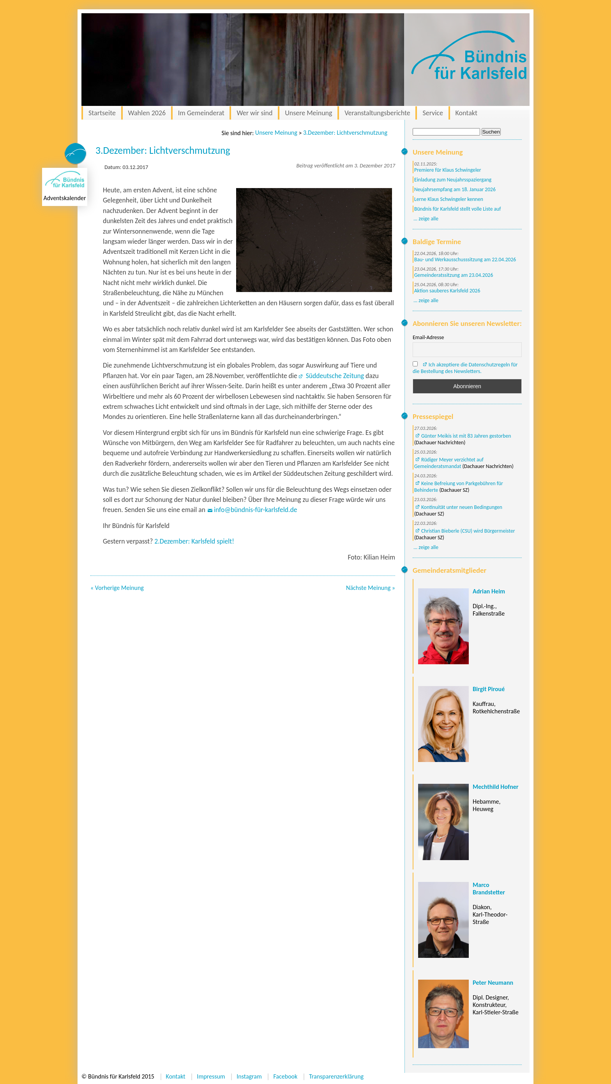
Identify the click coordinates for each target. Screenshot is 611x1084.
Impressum (211, 1076)
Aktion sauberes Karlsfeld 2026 (447, 290)
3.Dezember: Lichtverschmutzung (345, 132)
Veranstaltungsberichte (377, 113)
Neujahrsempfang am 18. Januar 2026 (455, 189)
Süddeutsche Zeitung (334, 375)
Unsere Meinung (308, 113)
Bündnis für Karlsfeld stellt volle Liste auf (457, 209)
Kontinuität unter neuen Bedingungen (461, 507)
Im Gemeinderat (201, 113)
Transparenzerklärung (336, 1076)
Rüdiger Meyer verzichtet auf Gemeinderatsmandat (449, 463)
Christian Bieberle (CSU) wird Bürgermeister (468, 531)
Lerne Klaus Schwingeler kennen (448, 199)
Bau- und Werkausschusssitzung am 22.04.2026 (465, 259)
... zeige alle (425, 218)
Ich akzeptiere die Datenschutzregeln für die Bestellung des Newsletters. (465, 368)
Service (432, 113)
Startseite (102, 113)
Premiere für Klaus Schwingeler (447, 170)
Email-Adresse (428, 337)
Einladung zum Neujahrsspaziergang (452, 179)
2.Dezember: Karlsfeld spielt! (194, 541)
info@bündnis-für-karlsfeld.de (255, 509)
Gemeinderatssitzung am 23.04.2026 (453, 275)
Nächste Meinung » (370, 587)
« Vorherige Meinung (117, 587)
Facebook (285, 1076)
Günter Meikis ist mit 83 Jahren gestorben (466, 436)
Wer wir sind (254, 113)
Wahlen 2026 (147, 113)
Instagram (249, 1076)
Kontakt (466, 113)
